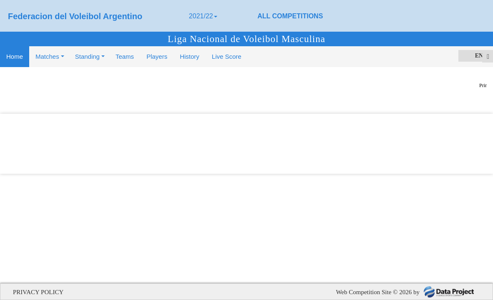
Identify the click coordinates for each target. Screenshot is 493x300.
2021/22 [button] (203, 16)
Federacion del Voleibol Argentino (75, 16)
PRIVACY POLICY (38, 292)
